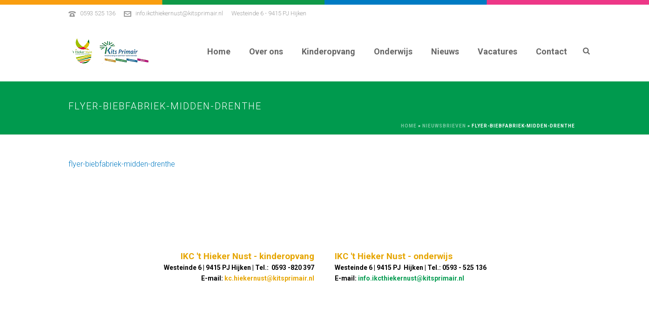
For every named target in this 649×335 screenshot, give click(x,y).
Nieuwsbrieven (444, 125)
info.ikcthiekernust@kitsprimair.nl (179, 13)
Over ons (266, 51)
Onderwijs (393, 51)
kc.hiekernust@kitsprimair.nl (269, 278)
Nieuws (445, 51)
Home (218, 51)
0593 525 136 (97, 13)
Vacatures (497, 51)
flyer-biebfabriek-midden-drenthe (121, 164)
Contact (551, 51)
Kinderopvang (328, 51)
